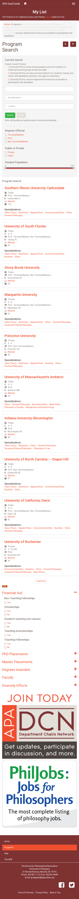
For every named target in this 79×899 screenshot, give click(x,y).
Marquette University (20, 295)
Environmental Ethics (54, 212)
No (7, 614)
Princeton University (20, 336)
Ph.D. (8, 138)
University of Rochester (22, 542)
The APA (8, 859)
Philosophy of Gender (14, 407)
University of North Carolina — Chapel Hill (36, 459)
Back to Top (55, 892)
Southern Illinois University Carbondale (34, 188)
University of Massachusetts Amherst (33, 377)
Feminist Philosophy (13, 215)
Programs (8, 847)
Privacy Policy (42, 892)
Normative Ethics (39, 404)
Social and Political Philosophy (18, 325)
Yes (7, 602)
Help (6, 853)
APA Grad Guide (11, 3)
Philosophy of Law (42, 448)
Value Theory (10, 212)
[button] (39, 3)
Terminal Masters (14, 135)
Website (11, 201)
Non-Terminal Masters (16, 141)
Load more (41, 581)
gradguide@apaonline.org (42, 877)
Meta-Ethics (55, 404)
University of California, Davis (27, 500)
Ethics (69, 212)
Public (9, 156)
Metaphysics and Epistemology (40, 407)
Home (7, 24)
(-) (9, 67)
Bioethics (8, 257)
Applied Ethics (36, 212)
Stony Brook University (22, 268)
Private (9, 152)
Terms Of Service (26, 892)
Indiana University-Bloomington (28, 418)
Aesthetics (23, 212)
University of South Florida (25, 226)
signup (48, 17)
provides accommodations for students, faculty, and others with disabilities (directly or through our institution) (38, 30)
